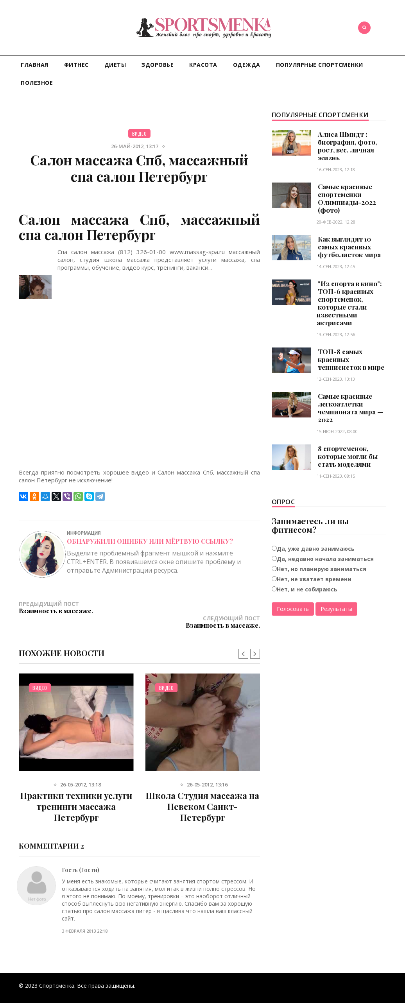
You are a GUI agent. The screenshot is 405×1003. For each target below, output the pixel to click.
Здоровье (158, 64)
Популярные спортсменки (319, 64)
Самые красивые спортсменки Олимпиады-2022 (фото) (347, 198)
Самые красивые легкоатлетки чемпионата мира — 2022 (350, 408)
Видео (139, 133)
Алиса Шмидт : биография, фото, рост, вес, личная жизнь (347, 146)
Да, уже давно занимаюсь (316, 548)
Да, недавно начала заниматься (325, 558)
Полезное (37, 82)
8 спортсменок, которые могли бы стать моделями (348, 456)
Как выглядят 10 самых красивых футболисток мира (349, 247)
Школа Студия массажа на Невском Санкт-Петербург (202, 791)
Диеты (115, 64)
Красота (203, 64)
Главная (34, 64)
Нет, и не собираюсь (307, 589)
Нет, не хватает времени (314, 579)
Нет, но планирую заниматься (321, 569)
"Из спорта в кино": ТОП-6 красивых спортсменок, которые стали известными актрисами (349, 303)
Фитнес (76, 64)
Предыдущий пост (79, 607)
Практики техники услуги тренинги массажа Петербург (76, 791)
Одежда (246, 64)
